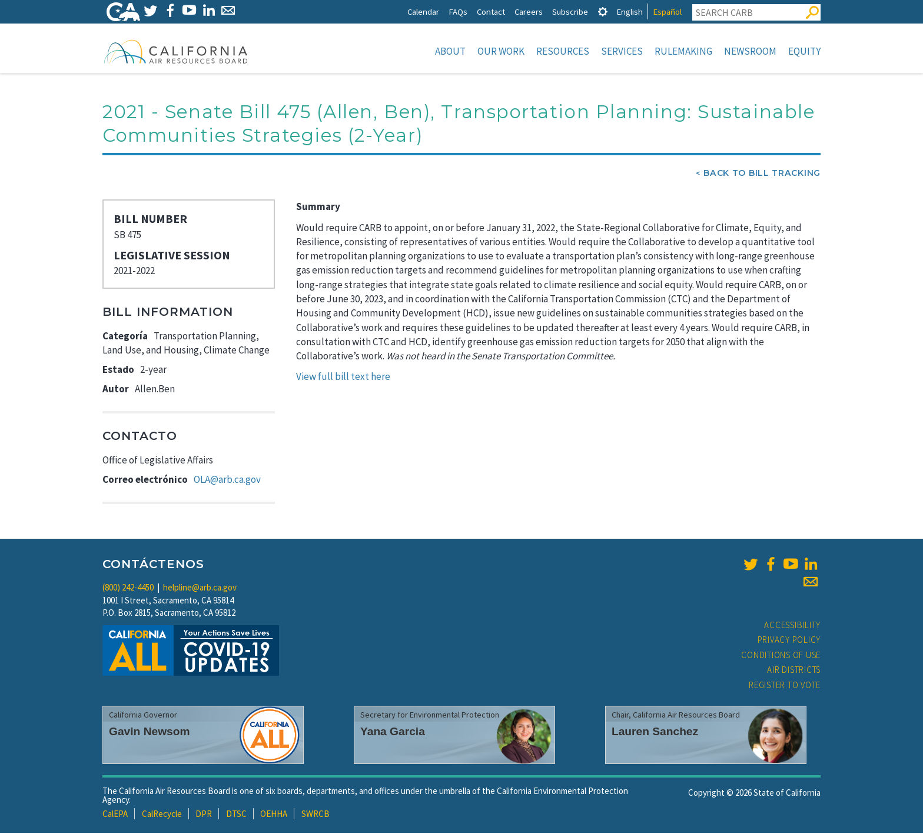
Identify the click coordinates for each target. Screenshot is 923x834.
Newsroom (750, 51)
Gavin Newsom (149, 732)
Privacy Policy (789, 640)
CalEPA (115, 814)
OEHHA (273, 814)
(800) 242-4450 (128, 588)
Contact (491, 11)
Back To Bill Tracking (762, 174)
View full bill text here (343, 377)
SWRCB (315, 814)
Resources (562, 51)
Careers (528, 11)
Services (622, 51)
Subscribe (570, 11)
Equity (804, 51)
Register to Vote (785, 686)
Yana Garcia (392, 732)
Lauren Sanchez (655, 732)
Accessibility (792, 626)
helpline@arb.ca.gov (200, 588)
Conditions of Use (781, 656)
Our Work (500, 51)
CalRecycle (162, 814)
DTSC (236, 814)
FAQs (458, 11)
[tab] (602, 11)
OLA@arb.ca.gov (227, 480)
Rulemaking (683, 51)
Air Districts (794, 670)
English (629, 11)
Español (667, 11)
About (450, 51)
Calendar (423, 11)
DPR (203, 814)
